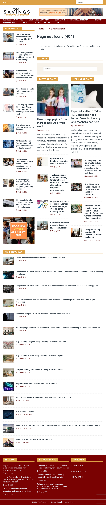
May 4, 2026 (22, 63)
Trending (10, 460)
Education (60, 20)
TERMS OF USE (77, 466)
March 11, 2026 (23, 400)
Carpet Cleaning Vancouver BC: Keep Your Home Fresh (40, 369)
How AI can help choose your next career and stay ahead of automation (92, 189)
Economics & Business (39, 20)
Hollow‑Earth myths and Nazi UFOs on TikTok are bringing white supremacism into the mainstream (18, 479)
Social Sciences (42, 23)
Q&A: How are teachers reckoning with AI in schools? (59, 161)
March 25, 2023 (23, 442)
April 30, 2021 (79, 126)
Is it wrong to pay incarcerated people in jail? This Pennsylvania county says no (53, 466)
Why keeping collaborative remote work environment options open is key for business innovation (58, 328)
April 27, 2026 (22, 210)
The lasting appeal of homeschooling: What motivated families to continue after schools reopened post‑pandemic (59, 182)
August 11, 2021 (92, 176)
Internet (98, 20)
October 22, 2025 (24, 345)
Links (57, 23)
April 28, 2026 (22, 192)
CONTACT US (77, 477)
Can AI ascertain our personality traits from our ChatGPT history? (25, 37)
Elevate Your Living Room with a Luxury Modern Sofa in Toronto (43, 397)
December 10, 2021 (93, 240)
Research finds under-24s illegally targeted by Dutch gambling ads (50, 476)
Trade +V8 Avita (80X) (25, 411)
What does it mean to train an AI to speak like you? (25, 91)
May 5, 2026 (44, 130)
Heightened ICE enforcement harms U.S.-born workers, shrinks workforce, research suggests (57, 286)
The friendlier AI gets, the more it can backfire (25, 127)
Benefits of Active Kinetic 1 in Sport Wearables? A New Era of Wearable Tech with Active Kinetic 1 (58, 425)
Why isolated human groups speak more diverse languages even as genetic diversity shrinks (59, 206)
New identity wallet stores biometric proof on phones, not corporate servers (25, 74)
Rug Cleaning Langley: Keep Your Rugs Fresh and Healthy (41, 342)
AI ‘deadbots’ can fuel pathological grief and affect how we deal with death (25, 144)
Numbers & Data (10, 23)
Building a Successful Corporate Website (34, 439)
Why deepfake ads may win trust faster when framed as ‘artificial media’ (24, 203)
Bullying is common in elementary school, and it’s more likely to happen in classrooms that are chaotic (52, 486)
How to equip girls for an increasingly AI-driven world (52, 123)
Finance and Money (79, 20)
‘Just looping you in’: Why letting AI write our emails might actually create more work (25, 109)
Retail (26, 23)
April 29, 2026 (22, 133)
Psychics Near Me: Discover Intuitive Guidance (36, 383)
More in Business (13, 252)
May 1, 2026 (22, 117)
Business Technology (13, 20)
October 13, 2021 (92, 221)
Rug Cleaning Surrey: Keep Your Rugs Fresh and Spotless (40, 356)
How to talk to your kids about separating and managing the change (17, 490)
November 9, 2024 (24, 428)
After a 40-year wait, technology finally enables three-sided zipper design (25, 56)
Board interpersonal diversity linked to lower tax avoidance (59, 225)
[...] (61, 150)
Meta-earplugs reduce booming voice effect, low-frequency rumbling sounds (24, 184)
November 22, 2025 (25, 414)
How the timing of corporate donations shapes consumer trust (43, 314)
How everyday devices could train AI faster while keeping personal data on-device (24, 164)
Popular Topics (47, 460)
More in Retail (12, 29)
